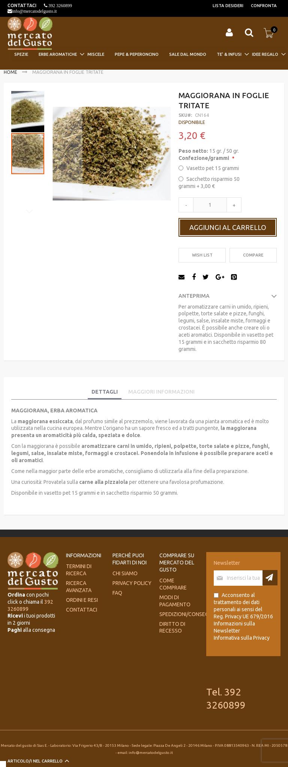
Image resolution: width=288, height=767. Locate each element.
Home (10, 72)
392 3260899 (59, 5)
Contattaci (81, 610)
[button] (67, 153)
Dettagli (105, 392)
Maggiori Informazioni (161, 392)
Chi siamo (125, 573)
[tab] (105, 392)
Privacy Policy (132, 583)
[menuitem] (23, 54)
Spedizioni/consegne (187, 614)
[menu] (148, 54)
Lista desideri (228, 5)
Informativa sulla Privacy (242, 638)
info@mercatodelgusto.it (34, 11)
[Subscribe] (270, 577)
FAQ (117, 593)
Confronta (264, 5)
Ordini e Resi (82, 600)
